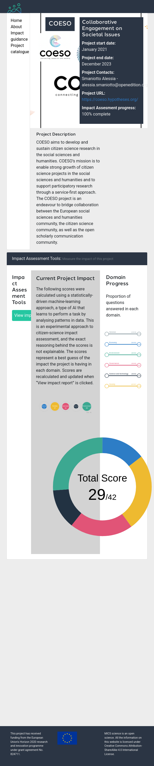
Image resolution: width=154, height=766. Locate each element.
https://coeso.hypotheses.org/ (110, 99)
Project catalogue (18, 48)
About (16, 26)
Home (16, 20)
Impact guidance (18, 36)
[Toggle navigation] (140, 8)
